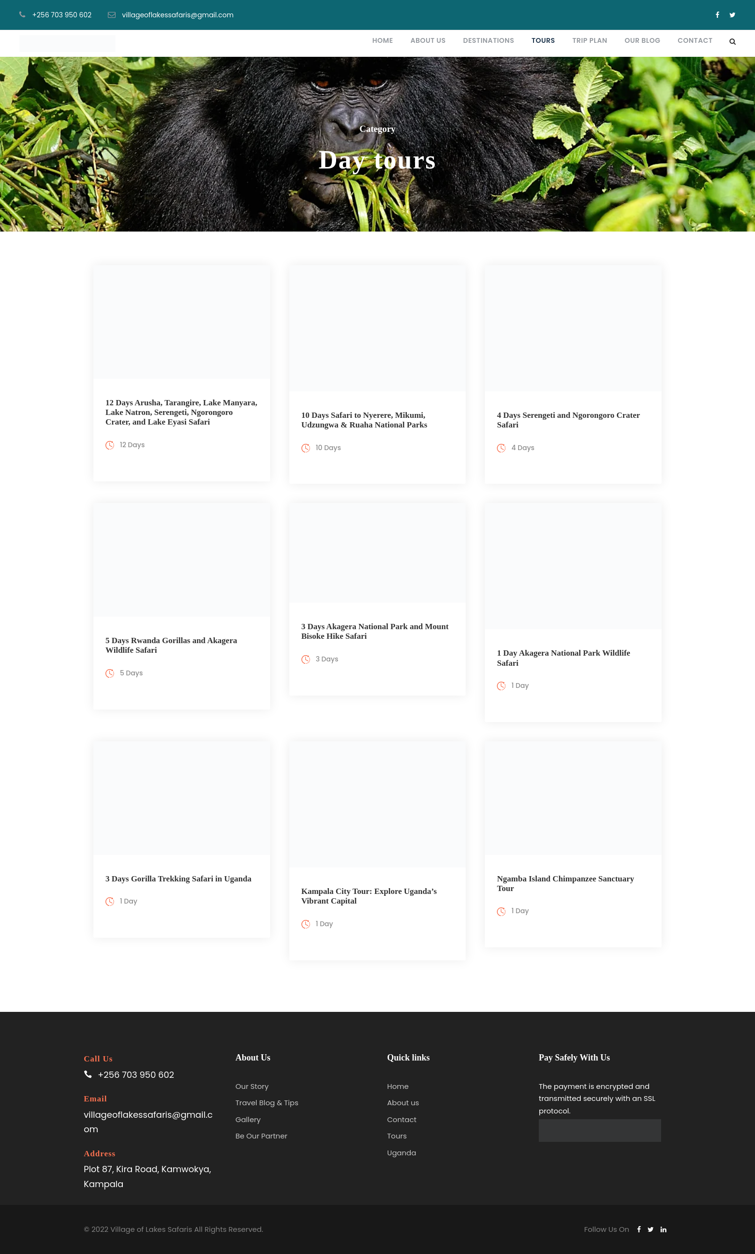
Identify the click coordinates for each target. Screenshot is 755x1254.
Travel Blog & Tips (267, 1103)
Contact (695, 40)
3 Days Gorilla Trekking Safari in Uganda (178, 878)
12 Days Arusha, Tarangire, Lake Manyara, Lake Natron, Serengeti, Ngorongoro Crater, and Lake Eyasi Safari (181, 412)
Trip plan (590, 40)
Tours (543, 40)
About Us (427, 40)
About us (403, 1103)
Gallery (248, 1119)
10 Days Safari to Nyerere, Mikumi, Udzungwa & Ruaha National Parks (364, 420)
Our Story (252, 1086)
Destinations (488, 40)
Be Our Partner (261, 1136)
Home (382, 40)
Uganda (401, 1153)
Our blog (642, 40)
